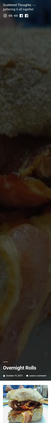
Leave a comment (37, 375)
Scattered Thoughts (17, 5)
